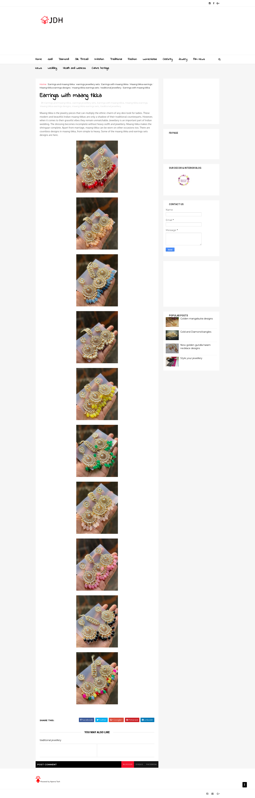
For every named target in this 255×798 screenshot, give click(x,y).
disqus (139, 764)
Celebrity (168, 59)
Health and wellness (74, 68)
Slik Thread (81, 59)
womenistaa (150, 59)
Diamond (64, 59)
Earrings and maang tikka (61, 84)
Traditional (116, 59)
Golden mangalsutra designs (196, 318)
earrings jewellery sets (88, 84)
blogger (127, 764)
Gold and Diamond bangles (195, 331)
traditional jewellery (111, 87)
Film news (199, 59)
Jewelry (183, 59)
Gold (50, 59)
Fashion (132, 59)
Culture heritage (100, 68)
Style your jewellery (191, 358)
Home (38, 59)
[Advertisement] (160, 32)
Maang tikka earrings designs (55, 87)
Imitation (99, 59)
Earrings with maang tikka (114, 84)
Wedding (52, 68)
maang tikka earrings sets (85, 87)
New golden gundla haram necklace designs (195, 347)
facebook (151, 764)
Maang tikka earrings (141, 84)
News (38, 68)
